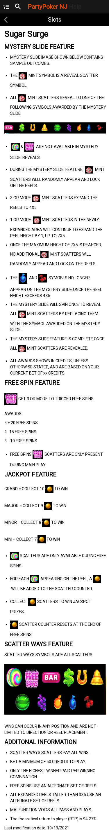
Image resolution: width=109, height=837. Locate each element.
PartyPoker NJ (54, 6)
